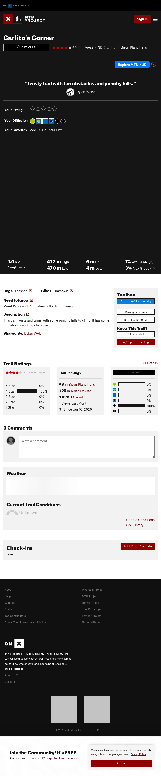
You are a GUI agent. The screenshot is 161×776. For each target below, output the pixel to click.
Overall (78, 397)
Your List (55, 130)
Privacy (101, 729)
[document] (121, 757)
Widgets (10, 602)
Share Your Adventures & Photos (25, 622)
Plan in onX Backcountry (136, 301)
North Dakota (81, 391)
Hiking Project (91, 602)
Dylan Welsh (86, 92)
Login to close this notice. (63, 758)
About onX (11, 675)
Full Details (149, 363)
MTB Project (90, 596)
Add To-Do (38, 130)
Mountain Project (92, 589)
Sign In (142, 19)
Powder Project (91, 616)
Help (8, 596)
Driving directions (136, 312)
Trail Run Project (92, 609)
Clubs (8, 609)
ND (100, 47)
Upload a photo (136, 334)
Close (121, 763)
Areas (89, 47)
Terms (89, 729)
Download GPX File (136, 320)
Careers (10, 681)
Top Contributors (15, 616)
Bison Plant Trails (134, 47)
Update (140, 520)
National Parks (91, 622)
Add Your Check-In (138, 546)
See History (134, 525)
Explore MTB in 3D (132, 65)
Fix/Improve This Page (136, 342)
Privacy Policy (138, 754)
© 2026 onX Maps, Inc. (69, 729)
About (8, 589)
